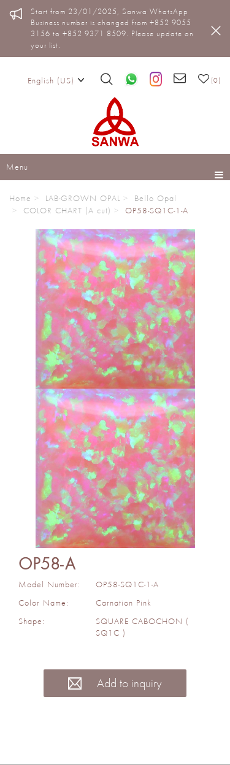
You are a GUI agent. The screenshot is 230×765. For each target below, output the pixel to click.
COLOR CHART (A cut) (67, 210)
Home (20, 198)
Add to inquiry (115, 683)
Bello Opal (155, 198)
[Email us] (180, 79)
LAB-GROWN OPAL (82, 198)
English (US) (56, 79)
